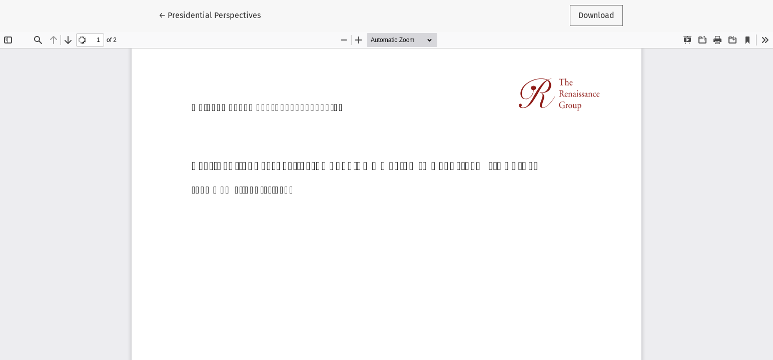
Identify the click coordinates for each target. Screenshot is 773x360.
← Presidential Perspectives (210, 14)
